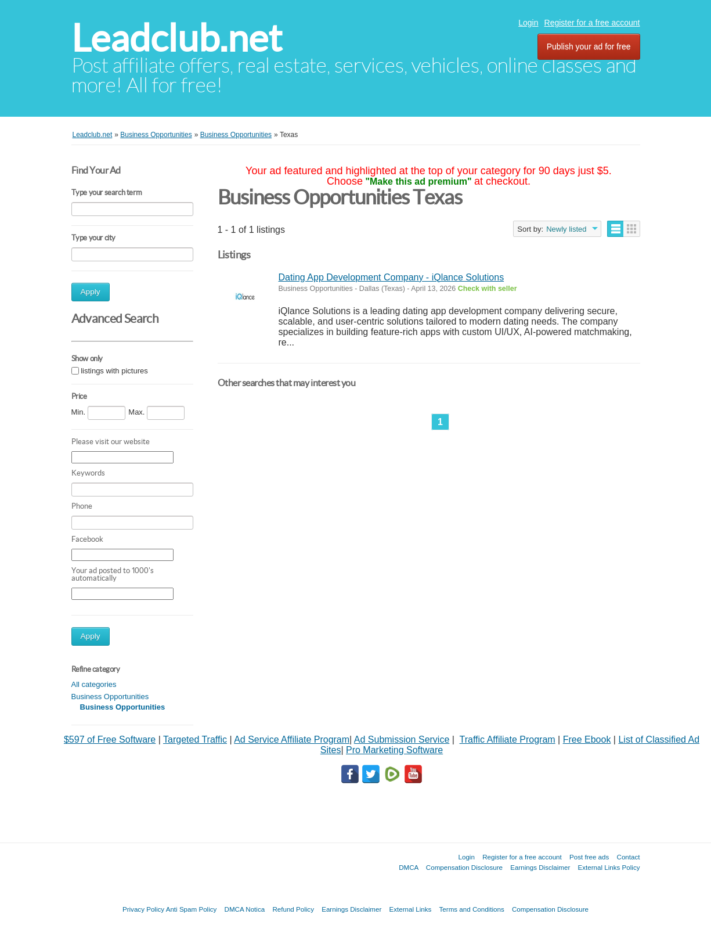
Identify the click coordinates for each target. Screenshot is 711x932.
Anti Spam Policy (191, 909)
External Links (410, 909)
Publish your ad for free (589, 46)
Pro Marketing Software (394, 750)
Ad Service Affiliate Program (291, 739)
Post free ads (589, 857)
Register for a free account (592, 22)
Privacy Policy (143, 909)
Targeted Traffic (195, 739)
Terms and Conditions (471, 909)
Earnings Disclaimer (540, 867)
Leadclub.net (176, 38)
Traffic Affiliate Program (507, 739)
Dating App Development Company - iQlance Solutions (391, 277)
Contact (628, 857)
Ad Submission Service (402, 739)
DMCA (408, 867)
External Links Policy (609, 867)
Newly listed (566, 229)
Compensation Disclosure (464, 867)
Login (528, 22)
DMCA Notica (245, 909)
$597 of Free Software (110, 739)
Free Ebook (587, 739)
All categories (94, 684)
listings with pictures (114, 370)
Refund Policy (293, 909)
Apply (90, 291)
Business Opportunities (110, 696)
